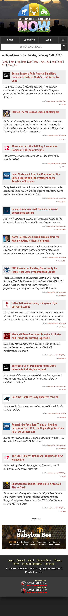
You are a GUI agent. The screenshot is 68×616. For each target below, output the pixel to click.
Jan (12, 61)
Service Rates (44, 560)
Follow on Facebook (32, 563)
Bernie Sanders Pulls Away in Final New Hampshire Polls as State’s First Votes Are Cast (36, 77)
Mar (24, 61)
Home (10, 39)
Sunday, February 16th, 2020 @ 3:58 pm (56, 413)
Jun (42, 61)
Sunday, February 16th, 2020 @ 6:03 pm (56, 257)
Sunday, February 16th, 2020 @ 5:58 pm (56, 323)
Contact (21, 560)
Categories (29, 39)
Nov (10, 65)
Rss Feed (49, 563)
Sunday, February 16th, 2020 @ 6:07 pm (56, 226)
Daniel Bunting (62, 417)
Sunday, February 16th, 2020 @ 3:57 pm (56, 445)
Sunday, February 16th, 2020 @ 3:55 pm (56, 473)
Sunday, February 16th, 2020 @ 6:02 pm (56, 292)
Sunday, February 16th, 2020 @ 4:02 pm (56, 355)
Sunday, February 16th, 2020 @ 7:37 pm (56, 163)
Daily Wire (63, 104)
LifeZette (64, 167)
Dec (16, 65)
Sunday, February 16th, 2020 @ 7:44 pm (56, 135)
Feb (18, 61)
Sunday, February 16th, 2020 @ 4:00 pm (56, 386)
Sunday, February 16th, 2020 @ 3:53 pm (56, 508)
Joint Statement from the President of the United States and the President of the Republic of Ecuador (36, 178)
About (31, 560)
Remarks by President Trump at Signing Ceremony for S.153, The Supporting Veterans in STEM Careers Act (38, 428)
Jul (48, 61)
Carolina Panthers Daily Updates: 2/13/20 (35, 397)
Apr (30, 61)
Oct (4, 65)
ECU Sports (63, 139)
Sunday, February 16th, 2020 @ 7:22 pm (56, 198)
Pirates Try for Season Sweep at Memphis (35, 112)
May (36, 61)
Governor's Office (62, 261)
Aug (54, 61)
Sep (60, 61)
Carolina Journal (62, 358)
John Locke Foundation (60, 229)
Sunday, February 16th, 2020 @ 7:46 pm (56, 101)
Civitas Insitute (62, 327)
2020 (5, 61)
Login (48, 39)
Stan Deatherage (62, 202)
